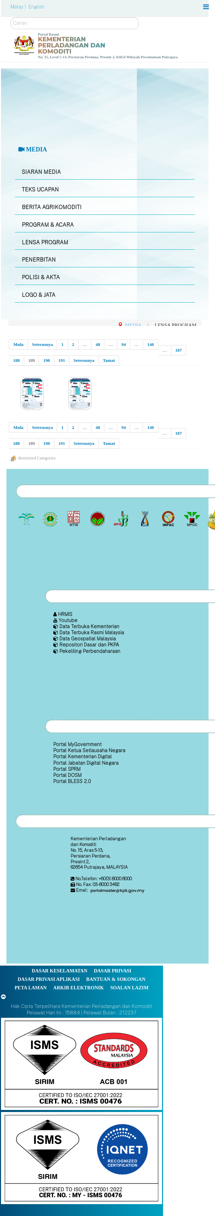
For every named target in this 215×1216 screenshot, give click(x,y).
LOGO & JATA (38, 295)
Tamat (109, 360)
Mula (18, 344)
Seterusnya (42, 344)
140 (150, 344)
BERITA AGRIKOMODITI (52, 207)
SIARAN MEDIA (41, 172)
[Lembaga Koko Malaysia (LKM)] (98, 519)
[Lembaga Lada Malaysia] (121, 519)
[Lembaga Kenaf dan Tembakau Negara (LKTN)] (145, 519)
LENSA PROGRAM (45, 242)
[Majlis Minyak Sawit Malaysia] (192, 519)
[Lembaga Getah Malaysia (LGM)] (50, 519)
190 (46, 360)
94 (123, 344)
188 (16, 360)
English (36, 6)
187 (178, 350)
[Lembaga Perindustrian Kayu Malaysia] (74, 519)
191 (61, 360)
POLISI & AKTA (41, 277)
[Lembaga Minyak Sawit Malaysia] (27, 519)
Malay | (19, 6)
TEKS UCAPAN (40, 189)
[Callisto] (81, 1063)
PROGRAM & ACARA (48, 225)
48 (97, 344)
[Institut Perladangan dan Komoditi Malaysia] (169, 519)
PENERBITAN (39, 259)
